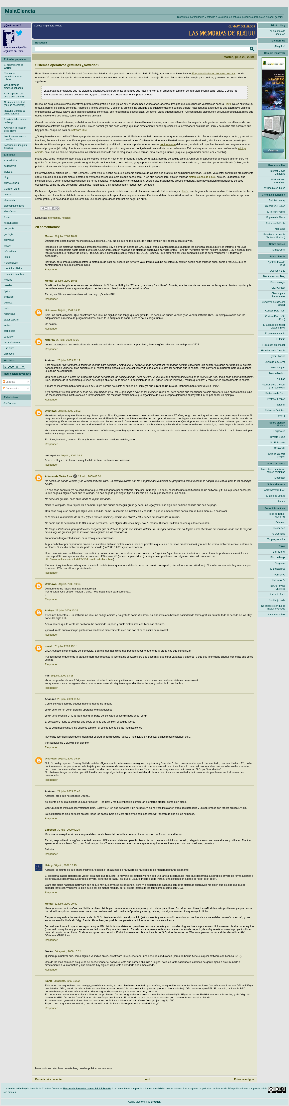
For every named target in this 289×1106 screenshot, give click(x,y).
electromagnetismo (14, 205)
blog (6, 177)
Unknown (51, 310)
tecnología (9, 331)
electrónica (10, 211)
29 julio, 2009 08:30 (89, 476)
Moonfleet (279, 477)
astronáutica (10, 160)
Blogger (155, 1101)
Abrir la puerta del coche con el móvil (14, 95)
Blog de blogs (277, 557)
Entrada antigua (244, 1079)
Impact (7, 245)
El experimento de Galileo (13, 66)
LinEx (185, 191)
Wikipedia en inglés (274, 188)
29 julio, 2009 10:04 (69, 583)
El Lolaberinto (277, 568)
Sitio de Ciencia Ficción (276, 455)
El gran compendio (275, 333)
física (7, 217)
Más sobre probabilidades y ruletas (12, 76)
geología (8, 234)
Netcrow (50, 339)
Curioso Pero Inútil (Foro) (275, 317)
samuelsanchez (276, 614)
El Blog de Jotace (275, 495)
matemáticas (11, 262)
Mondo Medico (277, 373)
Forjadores (279, 431)
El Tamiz (280, 339)
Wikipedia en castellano (278, 181)
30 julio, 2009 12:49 (65, 865)
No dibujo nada (277, 600)
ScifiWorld (279, 448)
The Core (9, 348)
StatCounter (9, 403)
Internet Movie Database (277, 172)
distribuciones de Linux (202, 176)
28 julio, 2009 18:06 (66, 280)
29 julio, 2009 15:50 (68, 699)
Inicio (147, 1079)
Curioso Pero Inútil (275, 310)
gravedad (9, 240)
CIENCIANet (278, 287)
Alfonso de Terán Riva (58, 476)
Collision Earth (11, 188)
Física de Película (275, 223)
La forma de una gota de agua (15, 146)
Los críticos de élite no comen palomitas (273, 470)
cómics (7, 194)
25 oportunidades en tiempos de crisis (213, 73)
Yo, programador (276, 539)
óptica (7, 291)
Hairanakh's (278, 580)
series (7, 325)
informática (53, 217)
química (8, 302)
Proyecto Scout (277, 437)
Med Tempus (278, 367)
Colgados (280, 563)
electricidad (10, 200)
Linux (228, 103)
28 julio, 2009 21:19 (68, 360)
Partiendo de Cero (275, 393)
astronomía (10, 166)
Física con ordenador (273, 345)
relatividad (9, 313)
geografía (9, 228)
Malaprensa (278, 249)
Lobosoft (50, 829)
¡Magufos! (279, 46)
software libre (79, 129)
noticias (66, 217)
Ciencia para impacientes (278, 295)
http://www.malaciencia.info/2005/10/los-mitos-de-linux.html (79, 559)
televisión (9, 336)
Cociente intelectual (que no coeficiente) (14, 103)
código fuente (168, 144)
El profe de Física (275, 217)
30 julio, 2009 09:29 (68, 829)
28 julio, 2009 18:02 (66, 236)
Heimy (49, 865)
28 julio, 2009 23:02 (69, 410)
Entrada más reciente (48, 1079)
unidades (9, 353)
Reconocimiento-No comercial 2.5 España (87, 1088)
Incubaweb (279, 528)
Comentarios (11, 388)
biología (8, 171)
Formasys (279, 574)
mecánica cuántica (14, 274)
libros (7, 257)
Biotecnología (277, 282)
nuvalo (49, 646)
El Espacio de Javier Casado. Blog (274, 326)
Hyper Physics (277, 356)
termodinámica (12, 342)
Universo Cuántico (275, 410)
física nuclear (11, 222)
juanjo (48, 980)
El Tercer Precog (276, 211)
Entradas (9, 381)
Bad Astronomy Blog (274, 276)
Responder (51, 269)
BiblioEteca (279, 551)
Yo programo (278, 533)
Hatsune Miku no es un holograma (14, 112)
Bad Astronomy (277, 200)
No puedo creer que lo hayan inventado (273, 607)
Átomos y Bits (277, 270)
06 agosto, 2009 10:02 (68, 951)
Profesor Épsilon (276, 399)
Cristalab (280, 522)
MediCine (280, 228)
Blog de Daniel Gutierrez (277, 515)
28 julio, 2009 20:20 (67, 339)
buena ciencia (11, 183)
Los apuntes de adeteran (277, 32)
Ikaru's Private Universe (277, 587)
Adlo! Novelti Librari (274, 490)
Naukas (281, 379)
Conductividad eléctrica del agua (13, 86)
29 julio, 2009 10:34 (66, 610)
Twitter (20, 51)
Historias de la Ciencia (273, 350)
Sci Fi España (277, 442)
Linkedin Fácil (277, 594)
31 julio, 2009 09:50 (66, 903)
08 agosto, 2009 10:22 (67, 980)
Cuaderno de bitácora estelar (273, 303)
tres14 (281, 416)
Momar (49, 236)
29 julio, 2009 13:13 (65, 646)
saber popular (11, 319)
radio (6, 308)
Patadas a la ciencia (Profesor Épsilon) (274, 236)
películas (8, 296)
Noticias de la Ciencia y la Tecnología (273, 386)
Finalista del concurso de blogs (15, 120)
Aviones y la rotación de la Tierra (15, 129)
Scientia (280, 404)
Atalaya (49, 610)
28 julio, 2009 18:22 (69, 310)
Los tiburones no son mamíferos (15, 138)
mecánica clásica (13, 268)
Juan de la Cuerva (275, 362)
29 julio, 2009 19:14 (69, 758)
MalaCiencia (20, 11)
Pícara (281, 501)
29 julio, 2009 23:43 (68, 791)
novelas (8, 285)
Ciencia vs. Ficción (275, 206)
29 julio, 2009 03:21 (72, 455)
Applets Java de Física (276, 263)
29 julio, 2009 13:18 (62, 675)
